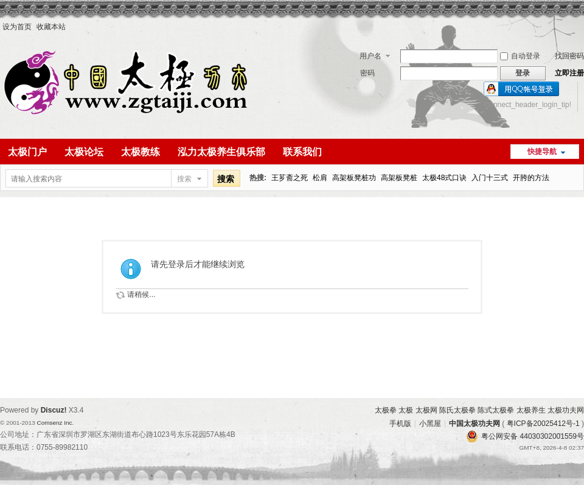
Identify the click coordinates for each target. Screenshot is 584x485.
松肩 (320, 177)
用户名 (370, 56)
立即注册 (569, 73)
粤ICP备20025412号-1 (543, 423)
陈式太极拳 (496, 410)
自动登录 (520, 56)
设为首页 (17, 27)
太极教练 (140, 152)
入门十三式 (489, 177)
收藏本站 (51, 27)
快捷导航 (542, 151)
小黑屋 (430, 423)
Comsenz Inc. (55, 422)
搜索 (184, 179)
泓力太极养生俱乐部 (221, 152)
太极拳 (386, 410)
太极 (405, 410)
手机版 (400, 423)
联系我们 (302, 152)
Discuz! (54, 410)
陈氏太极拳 (457, 410)
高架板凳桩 (399, 177)
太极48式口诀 (444, 177)
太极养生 (531, 410)
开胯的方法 (531, 177)
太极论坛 (83, 152)
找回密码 (569, 56)
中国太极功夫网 (474, 423)
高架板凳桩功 (354, 177)
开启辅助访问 (581, 26)
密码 (367, 73)
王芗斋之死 (289, 177)
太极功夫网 (566, 410)
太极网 (426, 410)
